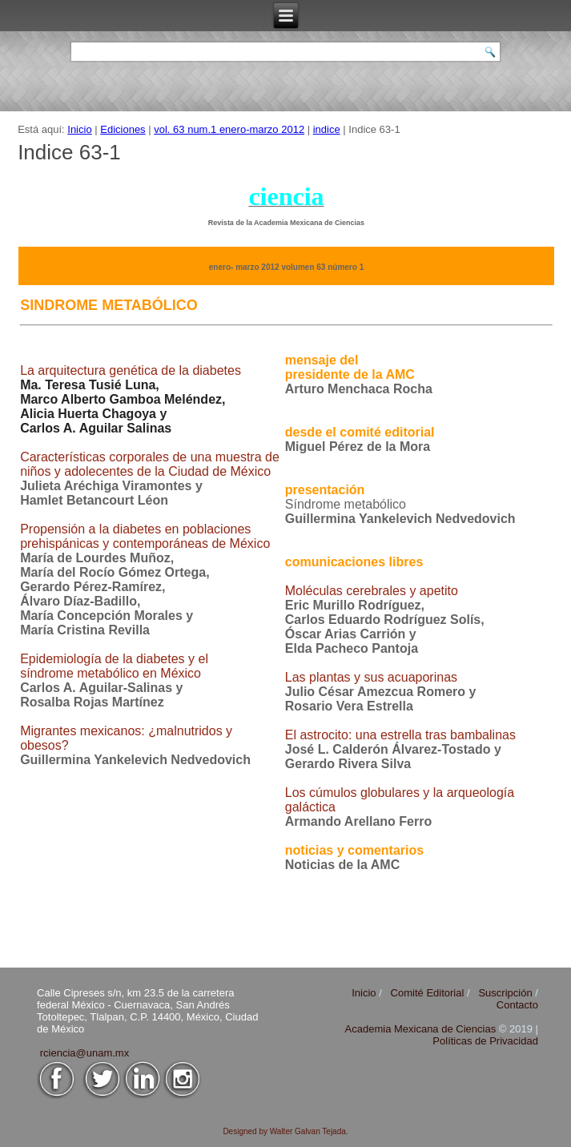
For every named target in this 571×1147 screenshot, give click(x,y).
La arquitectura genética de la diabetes (130, 370)
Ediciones (122, 129)
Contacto (517, 1005)
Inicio (79, 129)
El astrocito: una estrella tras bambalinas (400, 735)
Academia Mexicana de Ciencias (422, 1029)
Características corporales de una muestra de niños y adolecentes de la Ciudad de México (149, 464)
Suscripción (505, 993)
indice (326, 129)
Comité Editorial (427, 993)
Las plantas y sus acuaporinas (371, 677)
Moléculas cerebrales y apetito (371, 591)
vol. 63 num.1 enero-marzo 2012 (229, 129)
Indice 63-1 (69, 152)
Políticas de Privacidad (485, 1041)
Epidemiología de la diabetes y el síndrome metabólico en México (114, 666)
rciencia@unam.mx (84, 1053)
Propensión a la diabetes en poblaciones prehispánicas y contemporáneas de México (145, 536)
